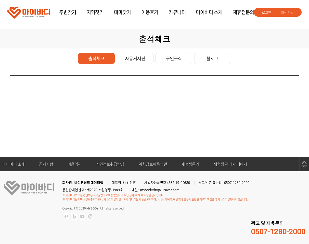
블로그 (212, 58)
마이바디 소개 (209, 12)
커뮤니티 (177, 12)
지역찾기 (95, 12)
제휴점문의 (243, 12)
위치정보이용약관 (153, 164)
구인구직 (174, 58)
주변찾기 (67, 12)
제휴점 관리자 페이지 (230, 164)
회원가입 (287, 12)
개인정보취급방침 (110, 164)
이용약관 (74, 164)
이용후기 (149, 12)
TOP (304, 166)
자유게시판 (135, 58)
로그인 (266, 12)
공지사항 (46, 164)
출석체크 (96, 58)
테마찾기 (122, 12)
